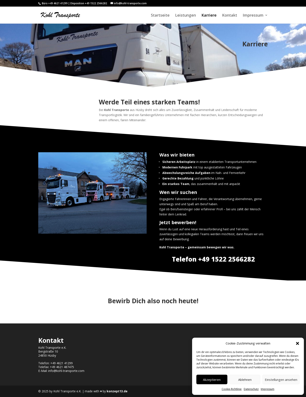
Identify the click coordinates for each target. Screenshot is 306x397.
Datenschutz (251, 389)
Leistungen (185, 16)
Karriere (209, 16)
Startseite (160, 16)
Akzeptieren (212, 379)
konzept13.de (117, 391)
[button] (297, 343)
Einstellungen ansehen (281, 379)
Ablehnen (245, 379)
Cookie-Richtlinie (232, 389)
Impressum (267, 389)
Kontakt (229, 16)
